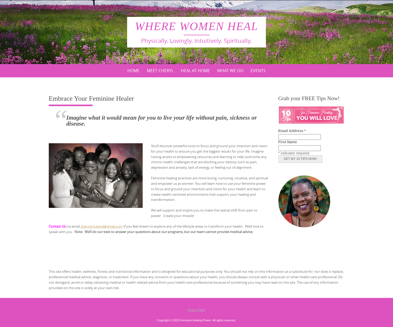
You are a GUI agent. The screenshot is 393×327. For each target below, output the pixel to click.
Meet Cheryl (160, 70)
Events (258, 70)
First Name (287, 142)
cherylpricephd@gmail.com (102, 226)
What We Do (230, 70)
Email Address (292, 131)
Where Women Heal (196, 26)
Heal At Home (195, 70)
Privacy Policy (196, 309)
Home (133, 70)
